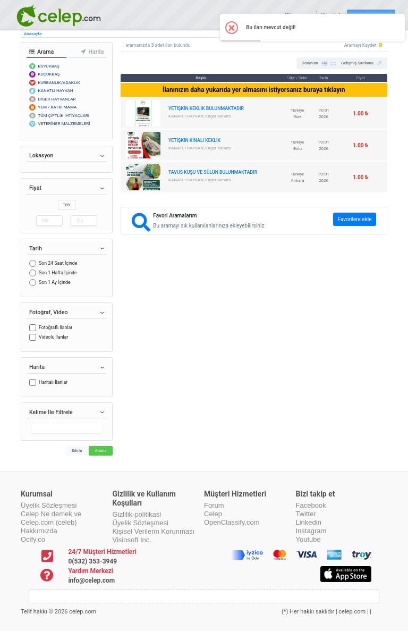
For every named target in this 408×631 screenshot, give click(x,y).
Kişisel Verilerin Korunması (154, 531)
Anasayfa (32, 33)
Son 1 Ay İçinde (55, 282)
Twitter (306, 514)
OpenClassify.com (232, 522)
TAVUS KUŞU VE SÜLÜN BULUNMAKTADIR (212, 172)
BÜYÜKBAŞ (49, 66)
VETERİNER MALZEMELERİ (64, 123)
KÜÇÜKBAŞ (49, 74)
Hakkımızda (39, 531)
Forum (214, 505)
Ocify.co (33, 539)
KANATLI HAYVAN (55, 90)
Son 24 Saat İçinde (58, 263)
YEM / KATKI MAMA (57, 107)
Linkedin (308, 522)
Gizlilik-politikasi (137, 514)
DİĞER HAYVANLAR (57, 99)
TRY (67, 204)
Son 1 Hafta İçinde (58, 272)
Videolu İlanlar (53, 337)
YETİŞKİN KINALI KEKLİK (194, 140)
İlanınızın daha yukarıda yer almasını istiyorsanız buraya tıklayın (254, 90)
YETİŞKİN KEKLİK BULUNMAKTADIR (206, 108)
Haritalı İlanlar (53, 382)
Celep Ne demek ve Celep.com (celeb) (51, 518)
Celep (213, 514)
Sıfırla (77, 450)
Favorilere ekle (355, 219)
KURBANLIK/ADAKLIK (59, 82)
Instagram (311, 531)
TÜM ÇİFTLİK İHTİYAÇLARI (64, 115)
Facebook (311, 505)
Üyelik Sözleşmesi (48, 505)
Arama (100, 450)
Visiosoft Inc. (132, 540)
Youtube (308, 539)
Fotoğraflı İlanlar (55, 327)
